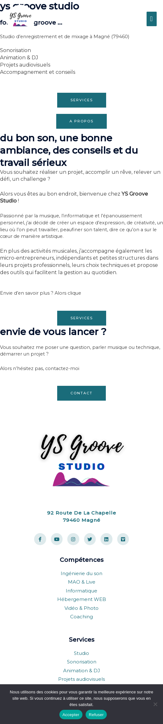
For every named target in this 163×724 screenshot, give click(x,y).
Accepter (71, 714)
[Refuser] (155, 704)
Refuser (96, 714)
